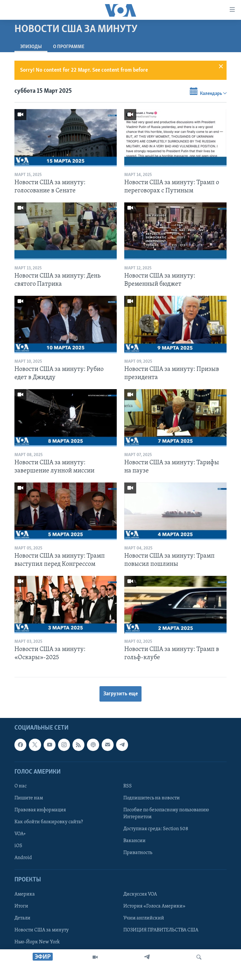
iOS (18, 846)
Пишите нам (28, 798)
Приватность (137, 853)
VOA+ (20, 834)
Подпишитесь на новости (151, 798)
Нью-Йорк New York (37, 942)
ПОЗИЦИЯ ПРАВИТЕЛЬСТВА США (160, 930)
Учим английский (143, 918)
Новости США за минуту (41, 930)
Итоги (21, 906)
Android (23, 858)
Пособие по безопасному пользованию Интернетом (166, 813)
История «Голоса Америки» (154, 906)
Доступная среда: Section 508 (155, 829)
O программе (68, 46)
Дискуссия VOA (140, 894)
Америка (24, 894)
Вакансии (134, 841)
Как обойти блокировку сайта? (48, 822)
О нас (20, 786)
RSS (127, 786)
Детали (22, 918)
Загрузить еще (120, 694)
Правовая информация (40, 810)
